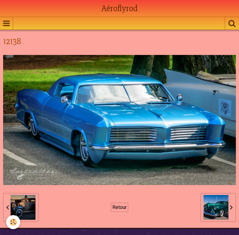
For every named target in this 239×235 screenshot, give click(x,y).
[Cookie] (13, 222)
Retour (119, 207)
